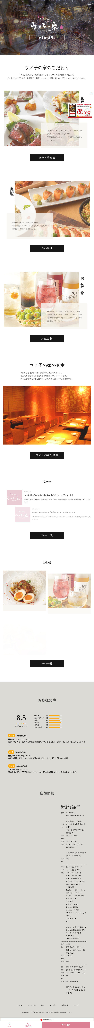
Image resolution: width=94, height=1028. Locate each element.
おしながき (32, 1005)
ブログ (75, 1005)
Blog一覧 (47, 671)
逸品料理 (47, 256)
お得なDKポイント (47, 1020)
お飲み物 (47, 346)
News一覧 (47, 543)
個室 (43, 1005)
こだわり (19, 1005)
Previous (5, 423)
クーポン (52, 1005)
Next (87, 423)
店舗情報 (64, 1005)
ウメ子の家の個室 (47, 462)
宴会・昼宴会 (47, 165)
